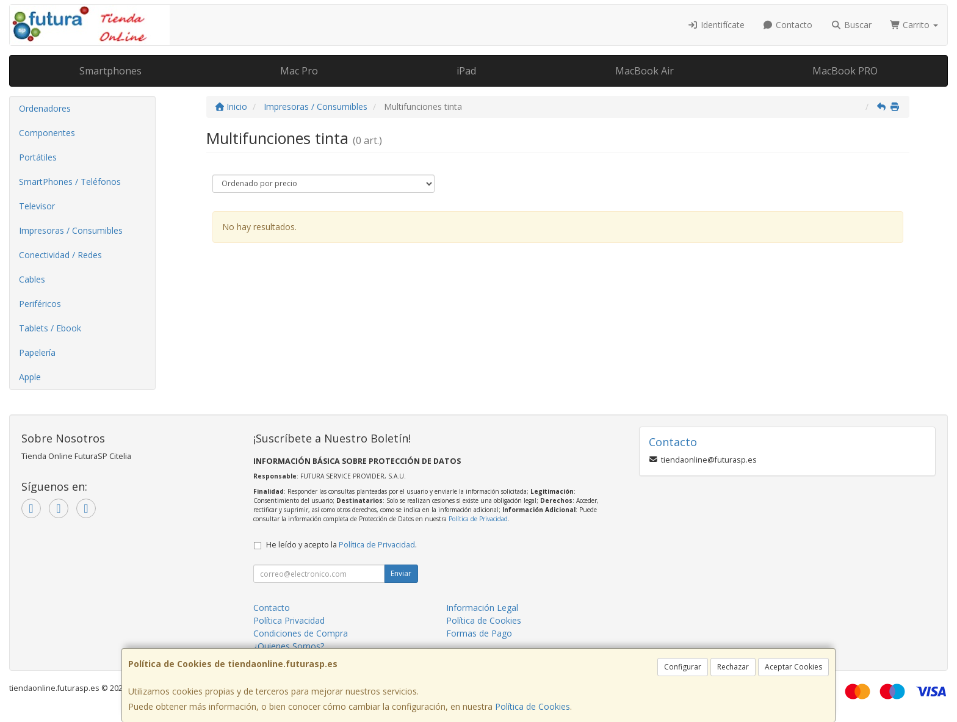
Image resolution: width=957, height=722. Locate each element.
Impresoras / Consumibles (71, 230)
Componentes (47, 133)
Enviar (401, 573)
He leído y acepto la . (341, 545)
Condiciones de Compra (300, 633)
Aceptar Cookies (793, 667)
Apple (30, 377)
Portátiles (38, 157)
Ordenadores (45, 108)
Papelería (37, 352)
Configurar (682, 667)
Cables (32, 279)
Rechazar (733, 667)
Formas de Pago (479, 633)
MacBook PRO (845, 71)
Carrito (914, 25)
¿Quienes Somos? (288, 646)
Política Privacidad (289, 620)
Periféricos (40, 303)
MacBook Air (644, 71)
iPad (466, 71)
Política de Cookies (532, 706)
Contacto (788, 25)
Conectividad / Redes (60, 255)
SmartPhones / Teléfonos (70, 181)
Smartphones (110, 71)
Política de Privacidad (478, 518)
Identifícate (716, 25)
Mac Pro (299, 71)
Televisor (37, 206)
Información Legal (482, 607)
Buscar (851, 25)
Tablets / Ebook (50, 328)
